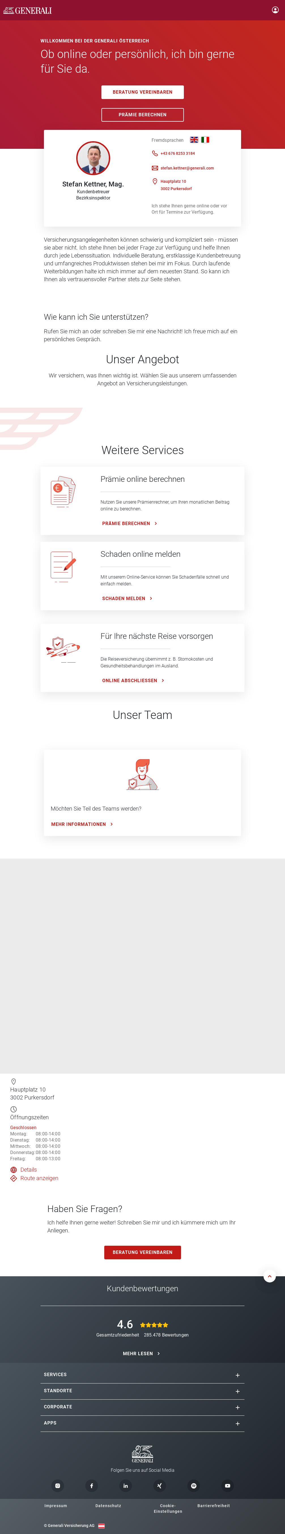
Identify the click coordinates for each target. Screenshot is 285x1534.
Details (28, 1169)
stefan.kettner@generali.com (187, 168)
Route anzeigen (39, 1178)
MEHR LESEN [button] (138, 1353)
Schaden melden (123, 598)
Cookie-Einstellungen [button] (168, 1508)
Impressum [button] (55, 1505)
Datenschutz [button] (108, 1505)
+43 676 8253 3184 (178, 153)
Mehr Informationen (78, 824)
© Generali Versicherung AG (69, 1525)
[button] (237, 1375)
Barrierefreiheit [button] (213, 1505)
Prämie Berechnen (143, 114)
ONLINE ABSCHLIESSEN (129, 680)
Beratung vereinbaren (143, 92)
